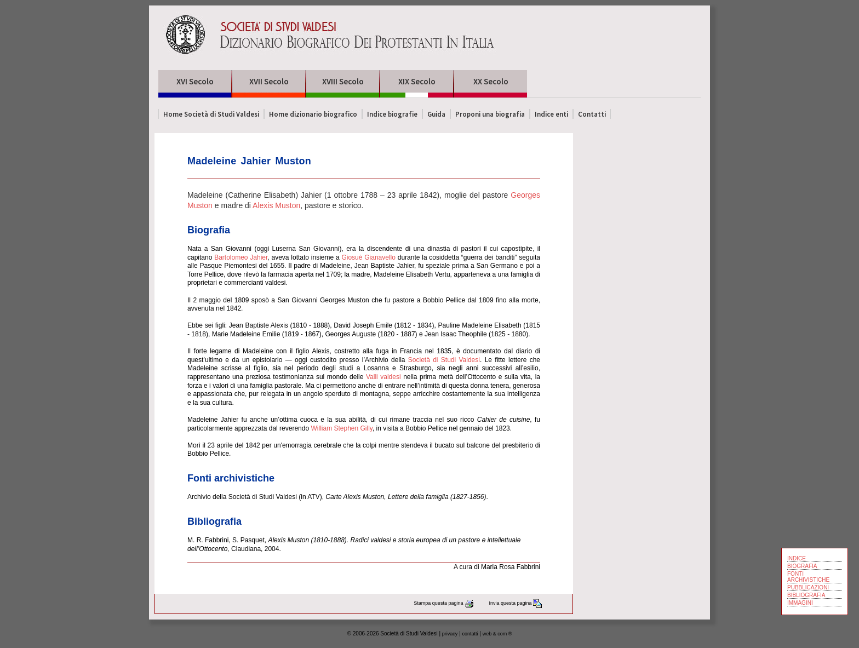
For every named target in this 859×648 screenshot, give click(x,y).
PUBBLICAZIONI (808, 587)
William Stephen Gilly (341, 428)
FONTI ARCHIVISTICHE (808, 577)
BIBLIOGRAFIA (806, 595)
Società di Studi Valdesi (444, 360)
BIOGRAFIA (802, 566)
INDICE (796, 558)
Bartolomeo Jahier (240, 257)
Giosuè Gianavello (368, 257)
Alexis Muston (276, 205)
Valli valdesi (383, 377)
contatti (470, 633)
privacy (450, 633)
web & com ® (497, 633)
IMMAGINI (800, 603)
